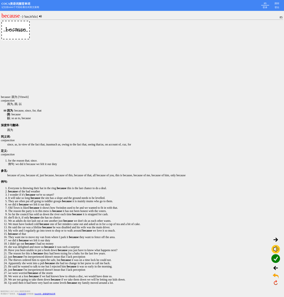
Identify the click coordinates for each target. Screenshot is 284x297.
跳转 (277, 3)
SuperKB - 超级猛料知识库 (44, 294)
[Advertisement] (142, 68)
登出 (277, 7)
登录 (265, 7)
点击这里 (22, 294)
